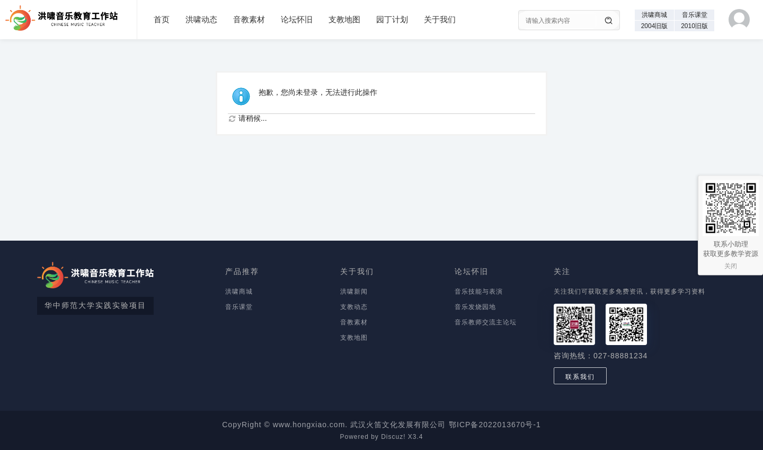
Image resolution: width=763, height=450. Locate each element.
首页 (162, 19)
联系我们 (580, 377)
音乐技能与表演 (479, 291)
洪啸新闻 (354, 291)
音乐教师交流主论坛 (486, 322)
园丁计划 (392, 19)
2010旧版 (694, 26)
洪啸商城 (654, 15)
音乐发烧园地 (475, 307)
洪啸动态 (201, 19)
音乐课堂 (694, 15)
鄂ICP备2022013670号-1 (495, 424)
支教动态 (354, 307)
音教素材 (249, 19)
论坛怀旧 (297, 19)
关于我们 (440, 19)
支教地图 (344, 19)
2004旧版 (654, 26)
